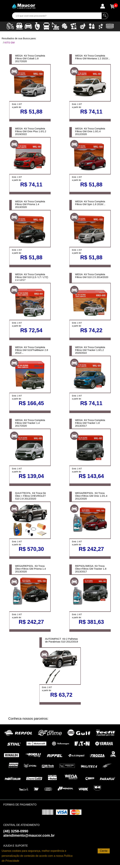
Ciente (103, 850)
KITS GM (9, 42)
